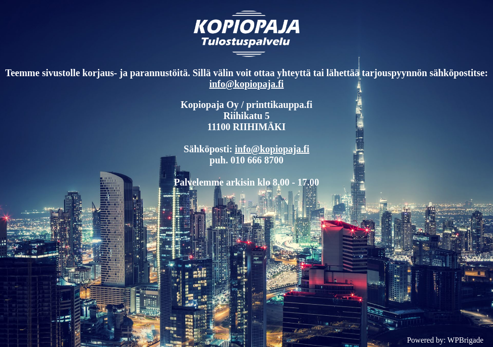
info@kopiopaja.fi (246, 84)
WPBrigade (465, 340)
